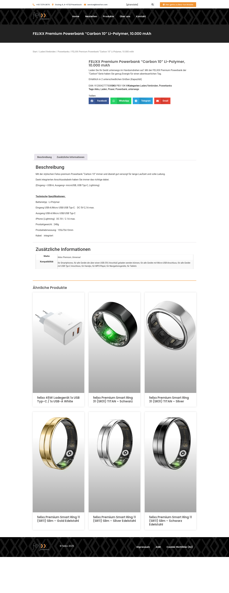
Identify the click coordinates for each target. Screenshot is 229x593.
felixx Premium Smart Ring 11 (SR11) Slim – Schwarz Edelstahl (170, 556)
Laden (104, 89)
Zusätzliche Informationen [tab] (70, 193)
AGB (158, 583)
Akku (96, 89)
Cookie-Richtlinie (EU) (179, 583)
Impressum (143, 583)
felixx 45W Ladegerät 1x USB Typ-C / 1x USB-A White (58, 435)
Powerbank (121, 89)
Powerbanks (64, 51)
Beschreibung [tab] (44, 193)
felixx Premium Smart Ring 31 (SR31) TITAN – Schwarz (113, 435)
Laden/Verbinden (47, 51)
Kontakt (141, 16)
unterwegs (133, 89)
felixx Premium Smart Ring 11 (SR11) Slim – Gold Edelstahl (58, 555)
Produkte (108, 16)
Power (111, 89)
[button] (153, 4)
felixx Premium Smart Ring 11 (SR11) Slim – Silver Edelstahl (114, 555)
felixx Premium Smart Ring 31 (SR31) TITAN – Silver (169, 435)
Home (75, 16)
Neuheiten (91, 16)
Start (35, 51)
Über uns (125, 16)
